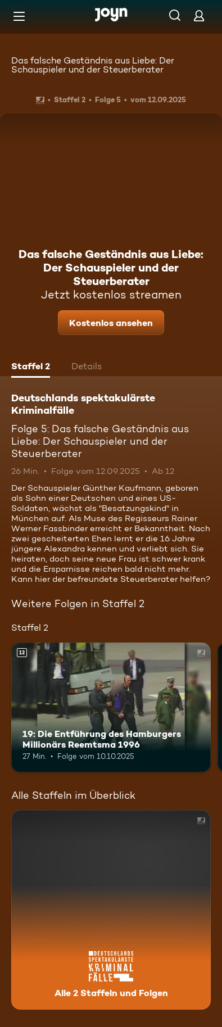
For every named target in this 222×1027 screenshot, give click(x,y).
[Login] (199, 15)
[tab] (30, 368)
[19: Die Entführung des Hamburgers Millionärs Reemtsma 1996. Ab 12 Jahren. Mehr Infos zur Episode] (111, 707)
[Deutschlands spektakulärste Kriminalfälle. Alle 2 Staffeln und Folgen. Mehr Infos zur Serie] (111, 910)
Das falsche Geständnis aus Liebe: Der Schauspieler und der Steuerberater (92, 65)
